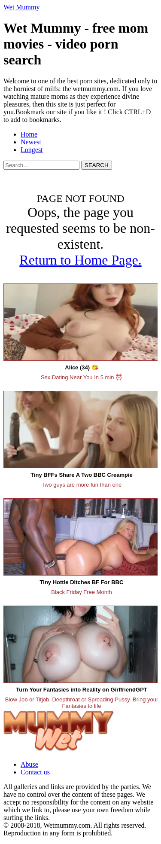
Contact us (35, 772)
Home (29, 134)
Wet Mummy (21, 7)
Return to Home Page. (80, 260)
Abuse (29, 764)
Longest (32, 149)
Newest (31, 142)
